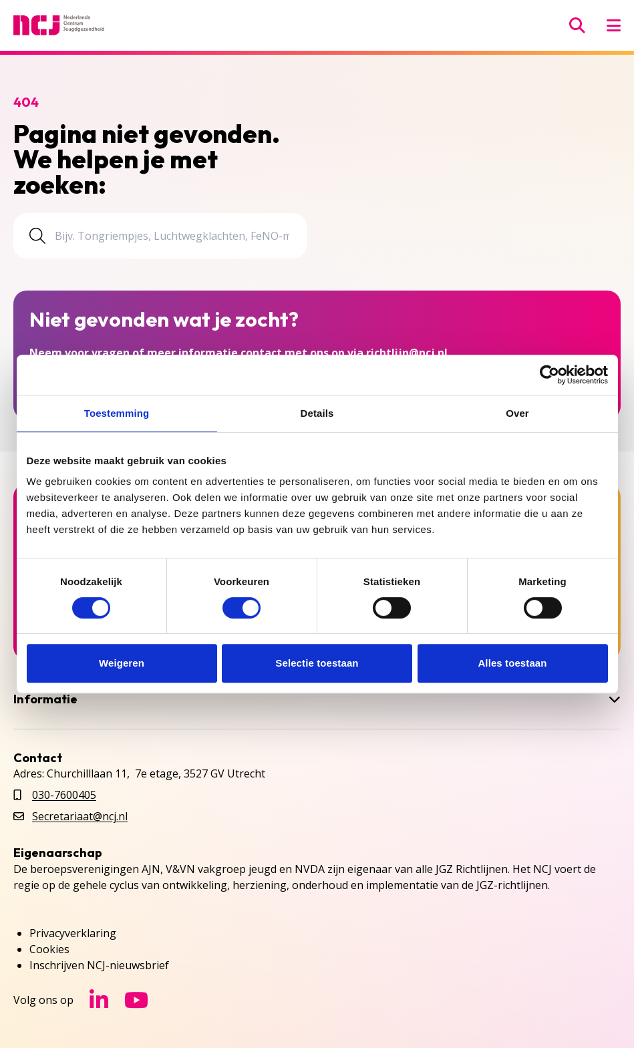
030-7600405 (64, 795)
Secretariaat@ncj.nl (80, 816)
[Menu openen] (614, 25)
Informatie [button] (317, 699)
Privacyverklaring (72, 933)
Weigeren (121, 663)
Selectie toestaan (316, 663)
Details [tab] (317, 413)
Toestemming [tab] (117, 413)
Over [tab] (517, 413)
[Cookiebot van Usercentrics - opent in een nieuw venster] (549, 375)
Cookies (49, 949)
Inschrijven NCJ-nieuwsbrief (99, 965)
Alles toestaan (512, 663)
